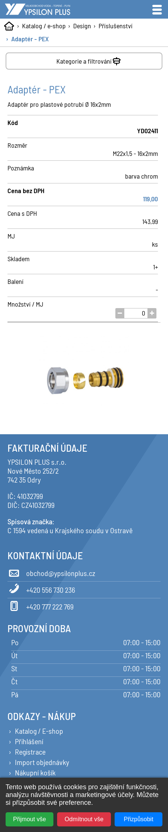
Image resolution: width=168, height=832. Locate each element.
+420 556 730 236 (41, 589)
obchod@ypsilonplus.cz (51, 572)
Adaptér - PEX (30, 39)
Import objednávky (42, 762)
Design (82, 26)
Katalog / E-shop (39, 730)
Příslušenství (116, 26)
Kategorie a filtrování (89, 59)
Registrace (30, 751)
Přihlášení (29, 741)
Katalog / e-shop (44, 26)
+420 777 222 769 (40, 605)
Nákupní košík (35, 772)
